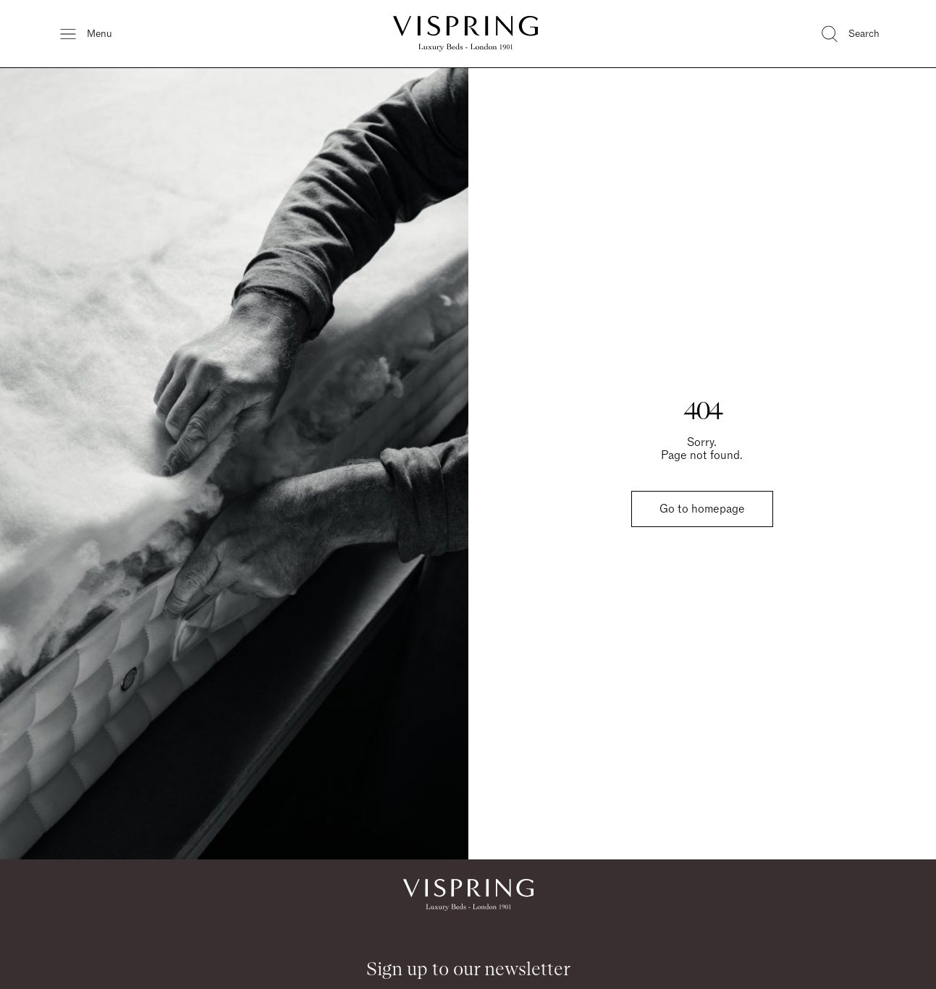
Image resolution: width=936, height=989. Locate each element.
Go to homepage (702, 509)
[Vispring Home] (465, 33)
